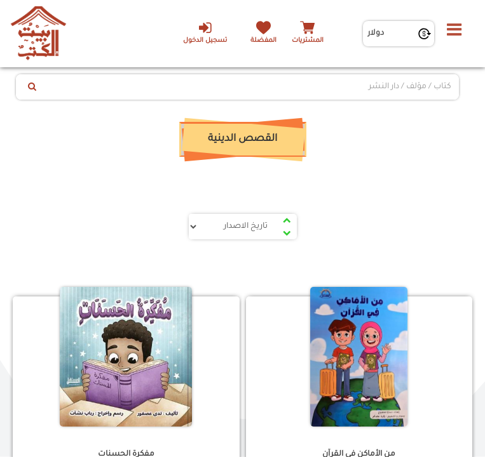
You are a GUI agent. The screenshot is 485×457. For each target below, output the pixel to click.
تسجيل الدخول (205, 32)
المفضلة (263, 40)
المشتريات (308, 40)
